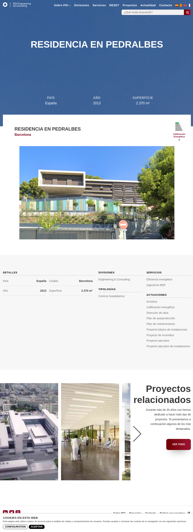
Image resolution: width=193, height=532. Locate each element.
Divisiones (81, 5)
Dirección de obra (157, 312)
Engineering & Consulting (114, 279)
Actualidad (148, 5)
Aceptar (37, 526)
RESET (114, 5)
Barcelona (86, 281)
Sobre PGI (62, 5)
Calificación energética (160, 307)
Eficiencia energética (159, 279)
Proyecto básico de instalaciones (166, 329)
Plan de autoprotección (160, 318)
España (41, 281)
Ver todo (178, 444)
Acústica (151, 301)
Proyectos (130, 5)
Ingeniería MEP (156, 285)
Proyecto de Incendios (160, 335)
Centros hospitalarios (111, 296)
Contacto (165, 5)
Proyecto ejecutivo (157, 340)
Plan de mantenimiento (160, 323)
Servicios (99, 5)
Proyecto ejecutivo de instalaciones (168, 346)
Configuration (15, 526)
